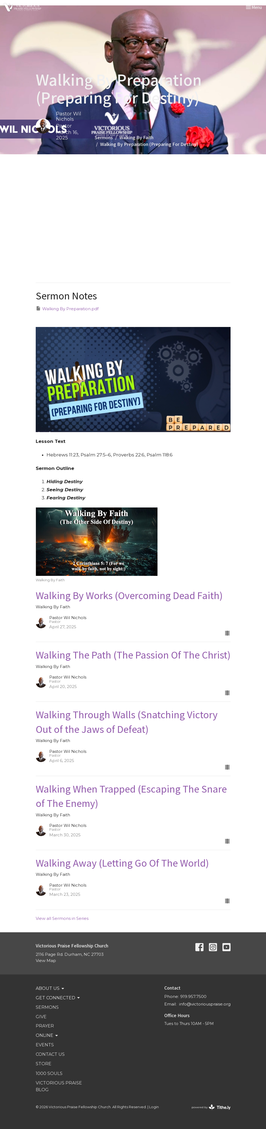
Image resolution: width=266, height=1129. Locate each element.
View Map (46, 960)
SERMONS (47, 1007)
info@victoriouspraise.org (205, 1004)
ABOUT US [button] (50, 988)
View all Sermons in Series (62, 918)
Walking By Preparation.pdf (67, 308)
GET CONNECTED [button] (58, 998)
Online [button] (47, 1035)
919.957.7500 (193, 996)
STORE (43, 1063)
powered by (211, 1107)
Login (154, 1107)
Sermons (104, 137)
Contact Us (50, 1054)
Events (45, 1044)
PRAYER (45, 1025)
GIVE (41, 1016)
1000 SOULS (49, 1073)
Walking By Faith (136, 137)
